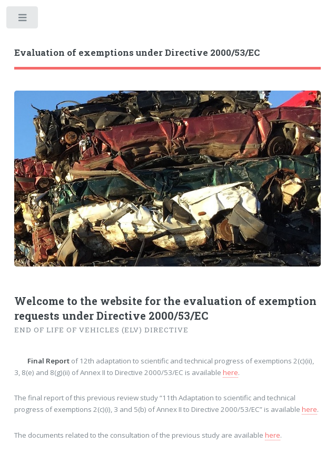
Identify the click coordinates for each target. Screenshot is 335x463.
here (230, 372)
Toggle (23, 20)
